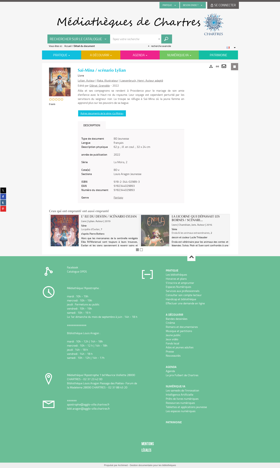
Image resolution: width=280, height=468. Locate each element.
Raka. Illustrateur (107, 80)
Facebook (72, 267)
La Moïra (119, 162)
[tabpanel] (131, 168)
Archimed (123, 465)
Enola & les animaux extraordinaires (191, 232)
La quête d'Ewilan (90, 229)
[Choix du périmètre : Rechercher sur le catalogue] (78, 38)
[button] (60, 81)
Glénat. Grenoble (99, 85)
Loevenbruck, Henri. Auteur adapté (141, 80)
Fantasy (118, 197)
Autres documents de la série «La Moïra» (102, 113)
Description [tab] (91, 125)
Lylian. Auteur (86, 80)
